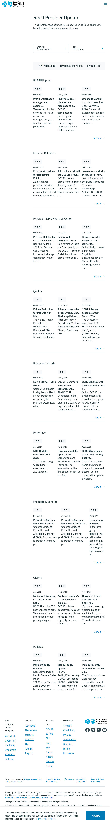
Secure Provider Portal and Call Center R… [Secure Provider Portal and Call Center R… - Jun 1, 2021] (91, 240)
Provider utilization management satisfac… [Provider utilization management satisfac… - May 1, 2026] (43, 102)
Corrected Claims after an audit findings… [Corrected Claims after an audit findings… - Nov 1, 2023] (91, 599)
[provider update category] (51, 48)
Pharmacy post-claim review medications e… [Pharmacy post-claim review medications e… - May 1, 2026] (66, 102)
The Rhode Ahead (49, 752)
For (74, 47)
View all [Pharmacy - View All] (98, 486)
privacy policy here (46, 819)
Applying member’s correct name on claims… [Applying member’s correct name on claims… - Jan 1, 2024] (68, 599)
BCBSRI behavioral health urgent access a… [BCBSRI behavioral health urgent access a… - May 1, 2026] (93, 385)
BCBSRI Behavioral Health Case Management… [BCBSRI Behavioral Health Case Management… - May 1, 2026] (68, 385)
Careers (29, 735)
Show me (40, 47)
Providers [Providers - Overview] (10, 754)
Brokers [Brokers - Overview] (9, 759)
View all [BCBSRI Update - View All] (98, 138)
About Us (30, 725)
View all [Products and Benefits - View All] (98, 562)
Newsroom (31, 730)
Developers (69, 779)
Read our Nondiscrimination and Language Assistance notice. (29, 798)
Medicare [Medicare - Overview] (10, 745)
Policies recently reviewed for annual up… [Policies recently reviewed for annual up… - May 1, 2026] (93, 668)
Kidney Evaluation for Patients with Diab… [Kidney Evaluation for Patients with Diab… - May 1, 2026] (43, 313)
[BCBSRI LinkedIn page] (94, 730)
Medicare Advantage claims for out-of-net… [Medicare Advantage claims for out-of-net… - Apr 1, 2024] (44, 599)
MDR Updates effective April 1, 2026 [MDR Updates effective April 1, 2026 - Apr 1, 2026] (41, 454)
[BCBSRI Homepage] (13, 4)
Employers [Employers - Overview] (10, 750)
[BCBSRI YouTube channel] (105, 730)
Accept (96, 815)
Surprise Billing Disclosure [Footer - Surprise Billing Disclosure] (68, 749)
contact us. (18, 782)
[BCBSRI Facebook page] (88, 730)
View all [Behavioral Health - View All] (98, 417)
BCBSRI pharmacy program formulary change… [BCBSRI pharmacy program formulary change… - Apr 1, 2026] (92, 454)
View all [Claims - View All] (98, 631)
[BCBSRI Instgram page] (99, 730)
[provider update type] (87, 48)
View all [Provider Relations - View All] (98, 203)
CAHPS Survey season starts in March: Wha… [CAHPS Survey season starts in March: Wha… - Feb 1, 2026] (90, 313)
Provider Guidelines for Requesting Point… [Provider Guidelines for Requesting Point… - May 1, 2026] (44, 175)
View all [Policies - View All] (98, 697)
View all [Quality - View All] (98, 348)
